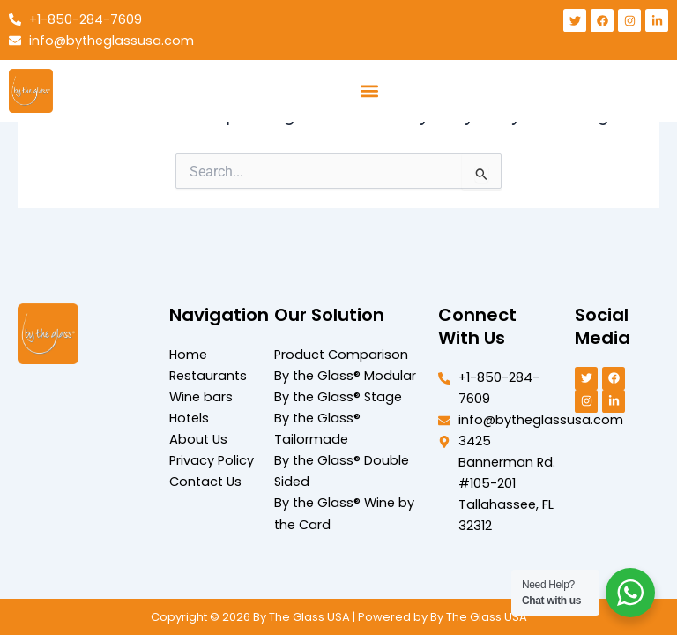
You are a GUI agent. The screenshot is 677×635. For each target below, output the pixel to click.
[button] (368, 91)
